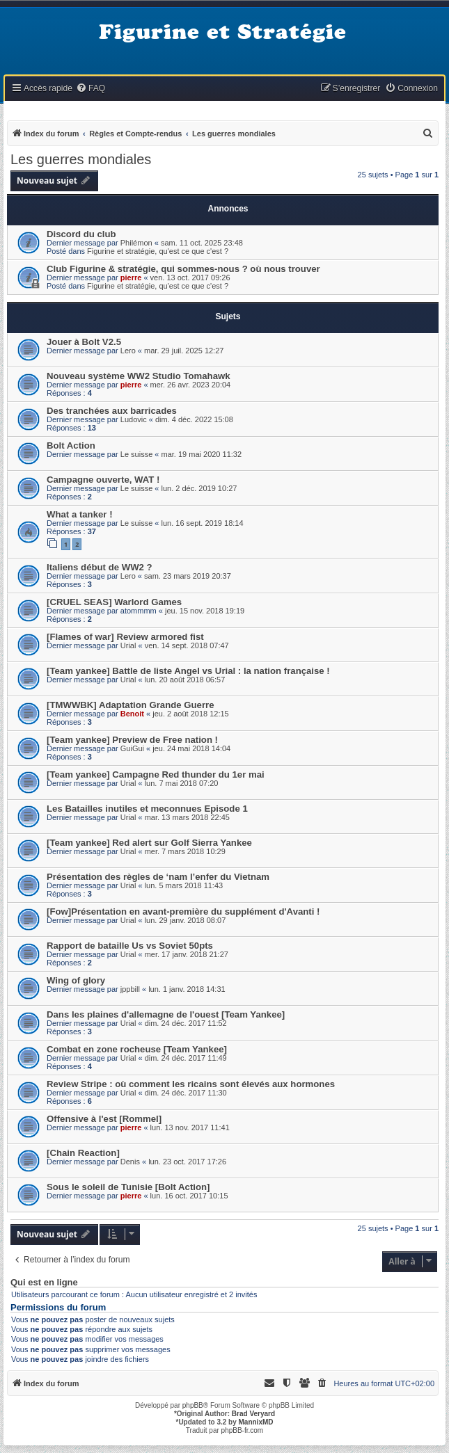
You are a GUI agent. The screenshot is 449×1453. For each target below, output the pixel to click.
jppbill (130, 989)
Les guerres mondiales (80, 159)
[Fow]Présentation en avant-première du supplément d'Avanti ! (183, 911)
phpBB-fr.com (242, 1430)
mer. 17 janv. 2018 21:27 (186, 954)
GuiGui (132, 748)
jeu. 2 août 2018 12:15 (190, 713)
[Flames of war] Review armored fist (125, 637)
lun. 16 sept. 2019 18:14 (203, 523)
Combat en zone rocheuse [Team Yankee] (137, 1049)
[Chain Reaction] (83, 1153)
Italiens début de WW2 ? (99, 567)
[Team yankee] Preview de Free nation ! (132, 739)
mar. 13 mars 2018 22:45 (187, 817)
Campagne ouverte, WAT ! (103, 479)
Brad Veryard (253, 1414)
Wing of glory (76, 980)
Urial (128, 645)
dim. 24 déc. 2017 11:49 (186, 1058)
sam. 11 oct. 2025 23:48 (202, 243)
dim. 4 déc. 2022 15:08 (194, 419)
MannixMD (256, 1422)
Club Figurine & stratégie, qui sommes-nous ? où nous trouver (183, 269)
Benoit (132, 713)
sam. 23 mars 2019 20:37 (187, 576)
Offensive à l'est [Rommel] (104, 1119)
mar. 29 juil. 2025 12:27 (183, 350)
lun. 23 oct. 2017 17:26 (187, 1161)
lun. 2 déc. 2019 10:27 (199, 488)
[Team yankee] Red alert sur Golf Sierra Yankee (149, 842)
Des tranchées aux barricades (112, 411)
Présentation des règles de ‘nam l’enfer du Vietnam (158, 877)
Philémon (136, 243)
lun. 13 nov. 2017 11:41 (190, 1127)
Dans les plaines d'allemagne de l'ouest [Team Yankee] (166, 1014)
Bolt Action (71, 445)
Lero (128, 350)
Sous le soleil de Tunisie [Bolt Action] (128, 1187)
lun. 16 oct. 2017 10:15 (189, 1195)
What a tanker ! (80, 514)
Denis (130, 1161)
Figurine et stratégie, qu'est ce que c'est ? (157, 251)
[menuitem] (90, 88)
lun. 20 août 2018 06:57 (185, 679)
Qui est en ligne (44, 1282)
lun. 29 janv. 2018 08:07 (185, 920)
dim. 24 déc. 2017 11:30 (186, 1093)
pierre (131, 277)
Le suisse (136, 454)
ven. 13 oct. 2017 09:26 (190, 277)
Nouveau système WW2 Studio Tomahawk (138, 376)
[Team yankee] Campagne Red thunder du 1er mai (156, 774)
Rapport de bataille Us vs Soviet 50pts (130, 945)
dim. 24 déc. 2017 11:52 (186, 1023)
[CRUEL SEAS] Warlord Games (114, 602)
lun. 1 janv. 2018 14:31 (187, 989)
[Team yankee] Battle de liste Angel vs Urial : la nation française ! (188, 671)
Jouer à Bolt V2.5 (84, 342)
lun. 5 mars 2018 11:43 (184, 885)
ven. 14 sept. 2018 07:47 (187, 645)
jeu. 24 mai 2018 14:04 (191, 748)
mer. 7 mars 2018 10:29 (185, 851)
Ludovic (133, 419)
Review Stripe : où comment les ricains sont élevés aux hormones (191, 1084)
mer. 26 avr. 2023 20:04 (190, 384)
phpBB (192, 1405)
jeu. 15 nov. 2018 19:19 (204, 611)
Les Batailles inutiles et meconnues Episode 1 (147, 808)
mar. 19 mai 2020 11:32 (202, 454)
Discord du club (81, 234)
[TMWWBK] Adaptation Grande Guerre (130, 705)
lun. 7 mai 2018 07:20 (182, 783)
